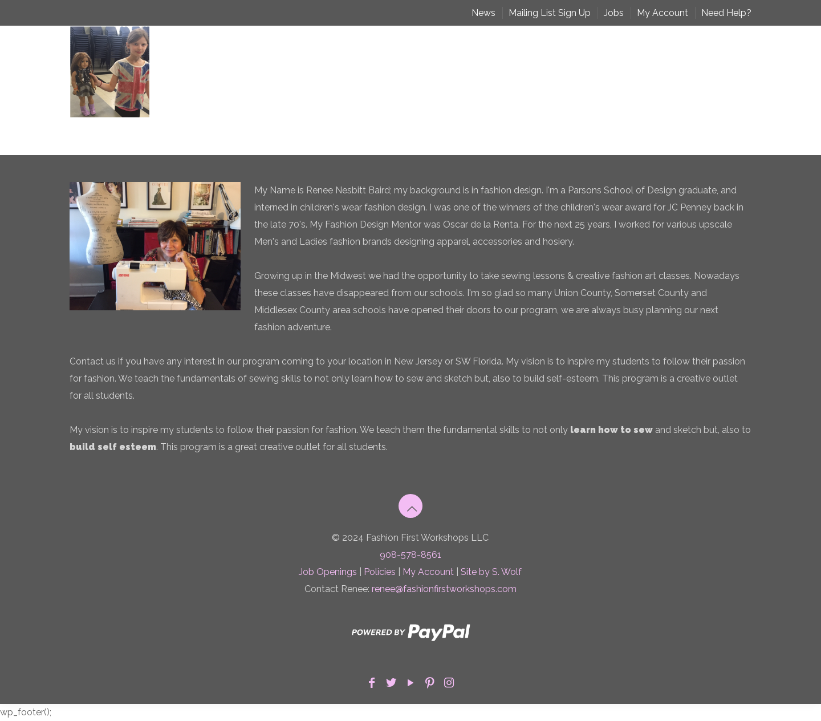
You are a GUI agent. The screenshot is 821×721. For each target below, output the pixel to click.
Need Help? (726, 12)
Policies (380, 571)
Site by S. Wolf (491, 571)
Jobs (614, 12)
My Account (662, 12)
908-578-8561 (410, 554)
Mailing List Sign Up (550, 12)
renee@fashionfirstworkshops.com (444, 589)
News (483, 12)
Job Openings (328, 571)
